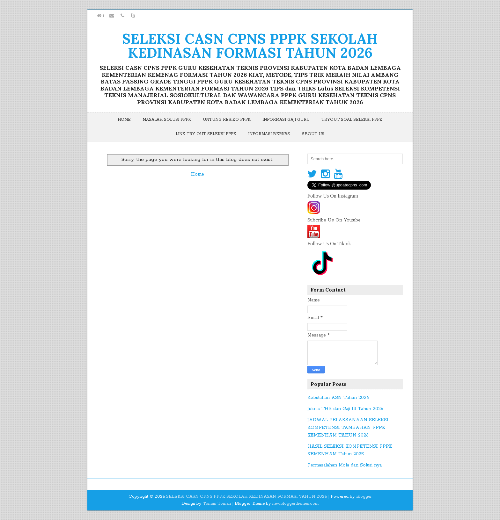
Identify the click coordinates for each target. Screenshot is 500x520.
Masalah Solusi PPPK (167, 119)
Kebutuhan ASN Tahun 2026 (338, 398)
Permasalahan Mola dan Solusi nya (344, 465)
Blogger (364, 496)
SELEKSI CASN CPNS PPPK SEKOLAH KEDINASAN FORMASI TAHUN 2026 (250, 45)
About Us (313, 134)
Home (124, 119)
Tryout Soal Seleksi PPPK (351, 119)
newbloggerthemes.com (295, 503)
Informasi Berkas (269, 134)
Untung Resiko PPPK (227, 119)
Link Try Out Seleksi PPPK (206, 134)
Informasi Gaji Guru (286, 119)
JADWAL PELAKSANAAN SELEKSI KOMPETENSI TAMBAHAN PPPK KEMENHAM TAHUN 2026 (348, 427)
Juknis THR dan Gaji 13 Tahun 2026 (345, 409)
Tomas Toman (217, 503)
